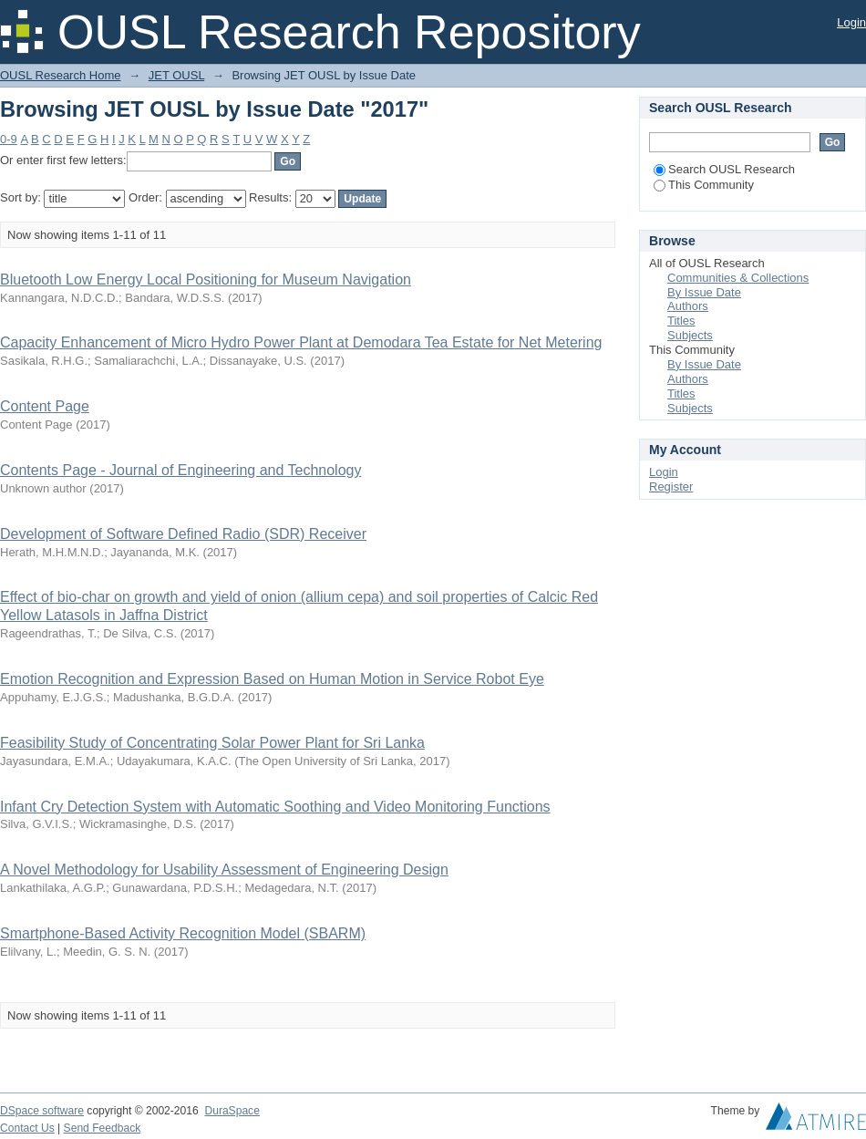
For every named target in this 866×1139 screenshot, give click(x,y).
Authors (687, 306)
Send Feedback (102, 1128)
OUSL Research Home (60, 75)
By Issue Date (704, 292)
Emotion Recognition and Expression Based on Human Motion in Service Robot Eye (272, 679)
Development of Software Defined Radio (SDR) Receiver (183, 534)
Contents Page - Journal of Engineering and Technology (180, 470)
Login (851, 22)
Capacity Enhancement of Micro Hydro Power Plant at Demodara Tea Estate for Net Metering (301, 342)
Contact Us (27, 1128)
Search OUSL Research (724, 169)
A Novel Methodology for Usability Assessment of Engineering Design (224, 869)
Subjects (690, 335)
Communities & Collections (738, 278)
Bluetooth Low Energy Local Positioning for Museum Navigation (205, 279)
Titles (681, 320)
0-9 (8, 139)
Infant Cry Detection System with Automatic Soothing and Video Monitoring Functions (275, 806)
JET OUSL (176, 75)
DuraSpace (231, 1110)
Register (671, 486)
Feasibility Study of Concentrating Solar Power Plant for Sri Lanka (212, 743)
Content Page (44, 406)
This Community (704, 185)
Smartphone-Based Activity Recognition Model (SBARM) (183, 933)
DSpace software (42, 1110)
